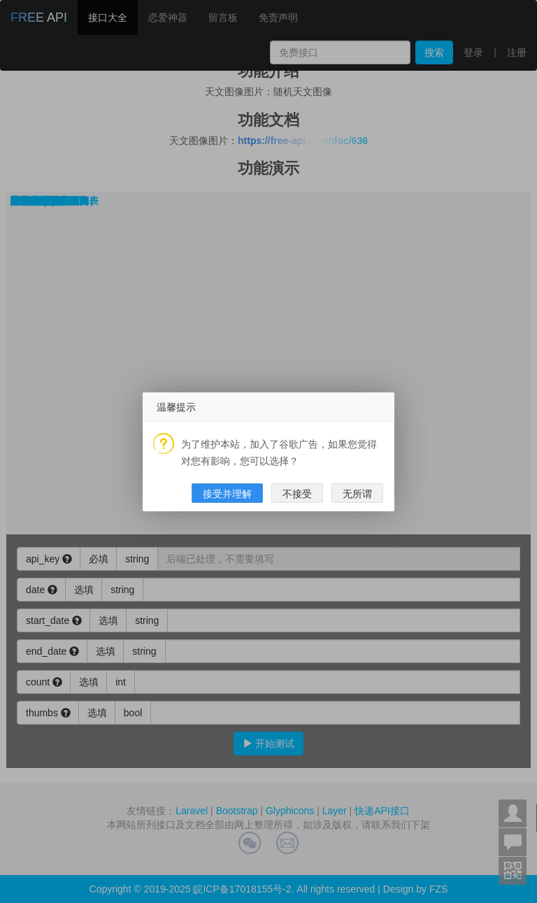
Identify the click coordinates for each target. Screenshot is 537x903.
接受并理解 (227, 493)
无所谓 (357, 493)
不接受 (297, 493)
